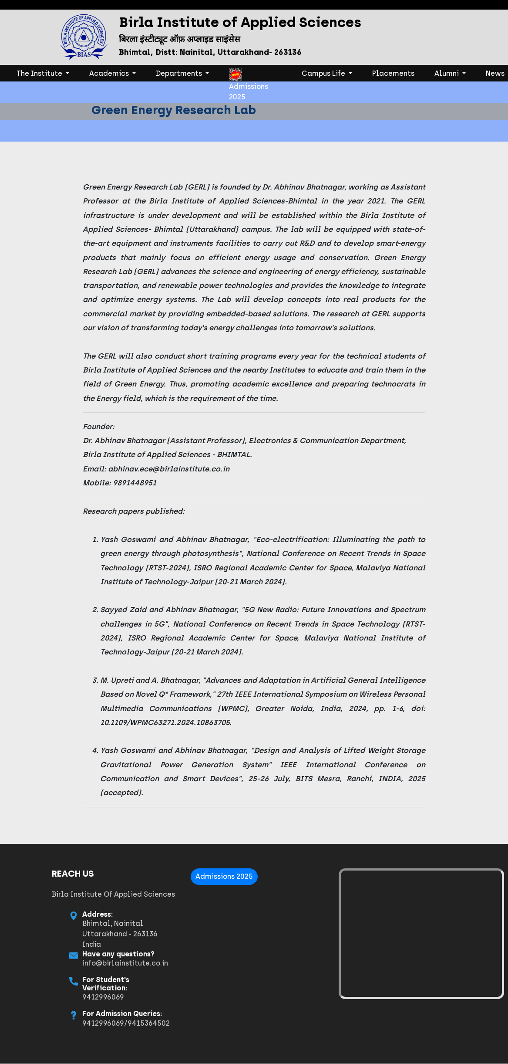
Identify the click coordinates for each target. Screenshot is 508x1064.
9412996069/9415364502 (81, 1023)
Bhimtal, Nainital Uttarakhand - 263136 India (75, 934)
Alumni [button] (447, 73)
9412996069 (59, 997)
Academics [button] (110, 73)
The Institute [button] (45, 73)
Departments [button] (180, 73)
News (495, 73)
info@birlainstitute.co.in (81, 963)
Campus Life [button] (324, 73)
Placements (393, 73)
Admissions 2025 (248, 74)
